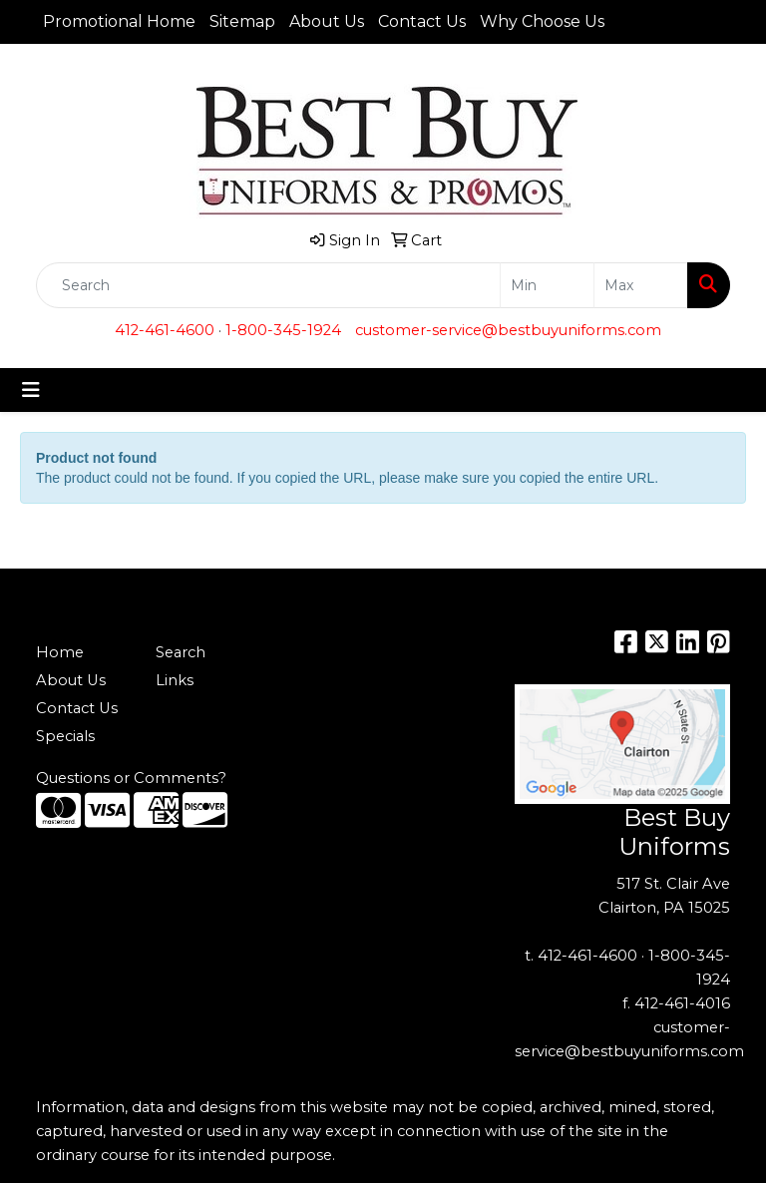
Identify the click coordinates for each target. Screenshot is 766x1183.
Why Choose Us (542, 21)
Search (180, 652)
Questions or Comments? (131, 778)
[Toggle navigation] (31, 390)
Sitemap (242, 21)
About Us (326, 21)
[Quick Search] (268, 285)
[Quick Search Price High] (640, 285)
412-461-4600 (164, 330)
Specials (65, 736)
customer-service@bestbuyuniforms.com (508, 330)
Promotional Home (119, 21)
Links (174, 680)
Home (60, 652)
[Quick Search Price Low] (547, 285)
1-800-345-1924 (283, 330)
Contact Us (422, 21)
